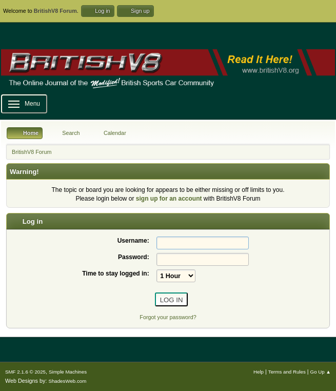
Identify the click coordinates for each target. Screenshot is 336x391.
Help (258, 372)
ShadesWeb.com (67, 381)
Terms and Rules (287, 372)
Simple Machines (68, 372)
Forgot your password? (168, 317)
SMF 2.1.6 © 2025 (25, 372)
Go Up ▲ (320, 372)
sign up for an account (169, 198)
